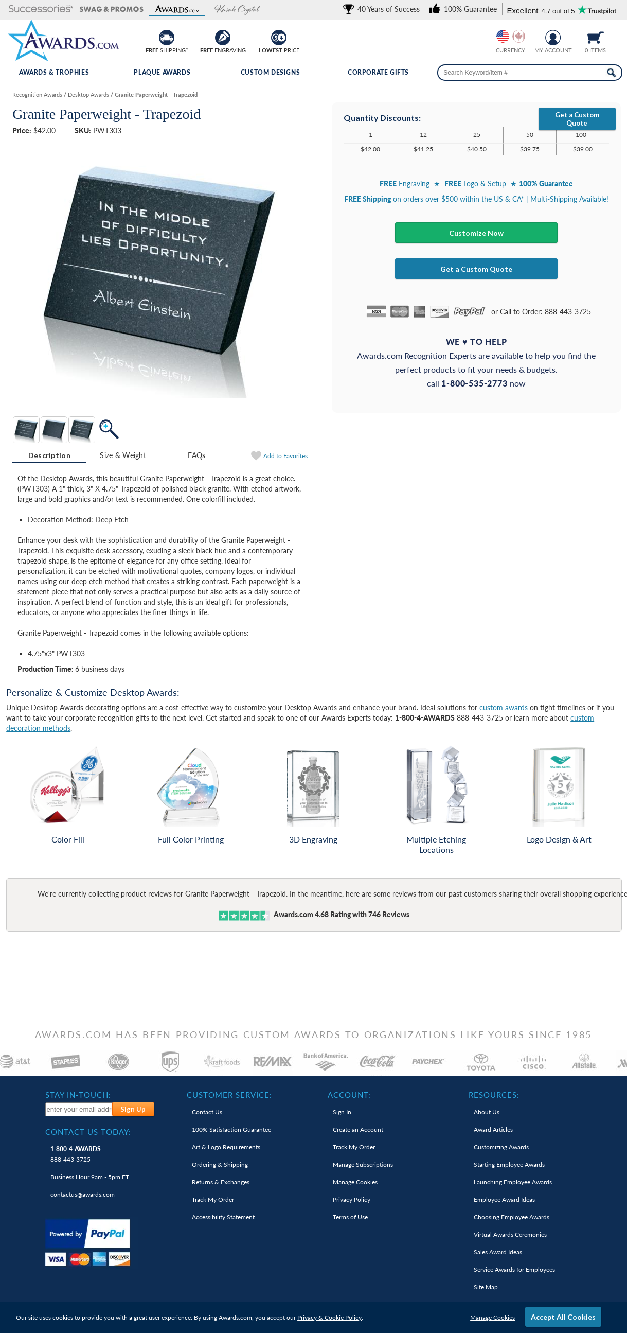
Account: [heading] (349, 1094)
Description (49, 455)
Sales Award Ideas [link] (498, 1252)
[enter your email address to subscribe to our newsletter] (79, 1109)
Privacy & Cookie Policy (329, 1317)
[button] (41, 9)
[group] (511, 36)
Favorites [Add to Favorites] (285, 456)
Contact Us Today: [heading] (88, 1131)
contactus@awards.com (82, 1194)
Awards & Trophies (54, 72)
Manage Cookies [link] (355, 1182)
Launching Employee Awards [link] (513, 1182)
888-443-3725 (75, 1154)
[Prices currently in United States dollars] (502, 36)
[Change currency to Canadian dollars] (518, 36)
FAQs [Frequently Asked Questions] (196, 455)
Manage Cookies (492, 1317)
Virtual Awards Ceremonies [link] (510, 1234)
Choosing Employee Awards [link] (511, 1217)
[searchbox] (529, 72)
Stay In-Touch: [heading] (78, 1094)
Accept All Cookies (563, 1316)
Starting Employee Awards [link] (509, 1164)
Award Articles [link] (493, 1129)
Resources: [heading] (494, 1094)
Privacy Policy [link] (351, 1199)
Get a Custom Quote (577, 119)
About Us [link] (486, 1112)
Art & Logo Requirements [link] (226, 1147)
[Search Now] (611, 72)
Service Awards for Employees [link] (514, 1269)
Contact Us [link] (207, 1112)
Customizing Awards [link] (501, 1147)
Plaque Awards (162, 72)
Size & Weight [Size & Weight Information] (123, 455)
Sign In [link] (342, 1112)
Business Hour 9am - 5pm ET (89, 1177)
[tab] (49, 455)
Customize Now (476, 233)
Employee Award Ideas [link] (504, 1199)
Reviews (388, 914)
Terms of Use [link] (350, 1217)
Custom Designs (270, 72)
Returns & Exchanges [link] (220, 1182)
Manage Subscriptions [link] (363, 1164)
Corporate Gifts (378, 72)
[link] (383, 9)
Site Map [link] (486, 1287)
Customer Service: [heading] (229, 1094)
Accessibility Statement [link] (223, 1217)
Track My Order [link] (213, 1199)
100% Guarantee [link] (231, 1129)
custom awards (503, 707)
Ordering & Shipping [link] (220, 1164)
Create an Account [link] (358, 1129)
